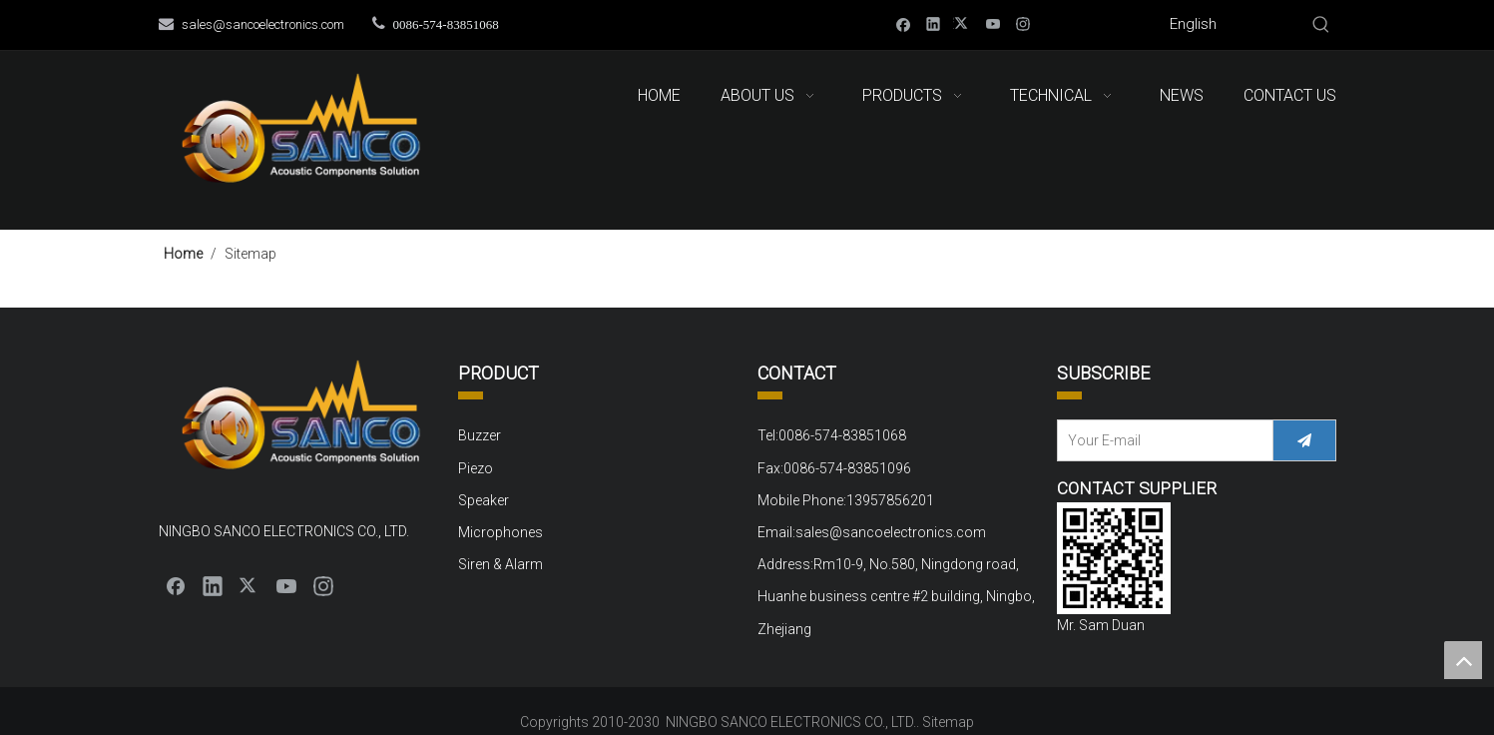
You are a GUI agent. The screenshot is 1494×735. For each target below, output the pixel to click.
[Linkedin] (933, 23)
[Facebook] (903, 23)
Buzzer (479, 435)
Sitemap (948, 722)
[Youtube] (993, 23)
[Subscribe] (1304, 440)
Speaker (483, 500)
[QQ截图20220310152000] (1114, 558)
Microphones (500, 532)
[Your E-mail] (1160, 440)
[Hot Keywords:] (1321, 25)
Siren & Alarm (500, 564)
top (1463, 660)
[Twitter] (963, 23)
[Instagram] (1023, 23)
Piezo (475, 468)
